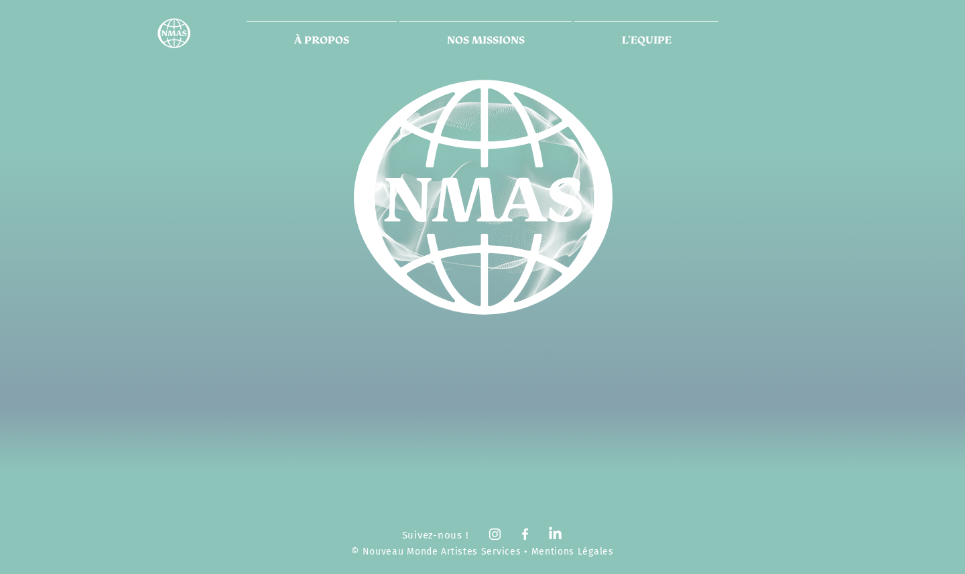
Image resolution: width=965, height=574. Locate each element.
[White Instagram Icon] (495, 534)
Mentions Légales (572, 551)
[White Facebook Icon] (525, 534)
